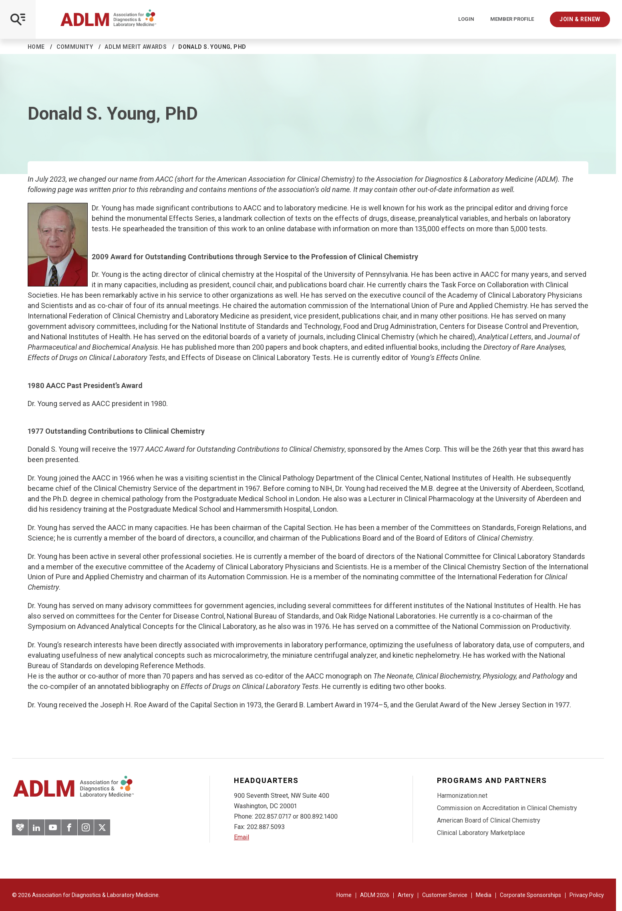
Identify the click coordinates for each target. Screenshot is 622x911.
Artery (406, 895)
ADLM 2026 (374, 895)
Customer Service (444, 895)
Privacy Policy (587, 895)
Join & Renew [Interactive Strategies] (580, 19)
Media (483, 895)
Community (74, 47)
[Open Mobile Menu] (18, 19)
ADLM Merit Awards (136, 47)
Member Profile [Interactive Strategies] (512, 19)
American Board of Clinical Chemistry (488, 820)
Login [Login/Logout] (466, 19)
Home (36, 47)
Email (241, 837)
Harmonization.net (462, 795)
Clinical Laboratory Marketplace (481, 833)
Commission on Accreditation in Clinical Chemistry (507, 808)
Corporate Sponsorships (530, 895)
